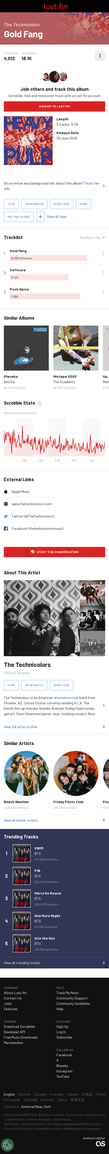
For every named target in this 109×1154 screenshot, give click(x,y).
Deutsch (24, 1094)
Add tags (40, 217)
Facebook (64, 1055)
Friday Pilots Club (68, 802)
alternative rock (66, 697)
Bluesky (62, 1065)
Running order (90, 237)
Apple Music (21, 491)
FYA (37, 870)
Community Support (72, 998)
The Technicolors (27, 664)
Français (56, 1094)
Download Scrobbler (19, 1026)
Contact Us (13, 998)
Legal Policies (15, 1119)
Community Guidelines (73, 1003)
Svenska (47, 1099)
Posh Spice (19, 289)
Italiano (72, 1094)
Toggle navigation (6, 6)
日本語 (87, 1094)
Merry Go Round (47, 893)
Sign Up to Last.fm (54, 106)
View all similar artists (21, 820)
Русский (30, 1099)
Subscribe (64, 1037)
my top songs (19, 216)
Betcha (9, 382)
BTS (37, 853)
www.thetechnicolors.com (32, 504)
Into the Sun (44, 938)
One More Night (47, 915)
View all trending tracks (22, 963)
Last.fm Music (61, 1119)
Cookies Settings (38, 1119)
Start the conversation (57, 552)
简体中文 (77, 1099)
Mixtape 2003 (65, 376)
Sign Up (62, 1026)
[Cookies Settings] (7, 1145)
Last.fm (55, 6)
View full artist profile (20, 727)
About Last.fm (15, 992)
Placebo (11, 376)
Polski (100, 1094)
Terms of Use (75, 1114)
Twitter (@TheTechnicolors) (33, 516)
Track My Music (67, 992)
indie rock (61, 203)
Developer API (14, 1032)
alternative (34, 203)
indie (83, 203)
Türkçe (62, 1099)
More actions (100, 56)
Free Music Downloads (21, 1037)
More (103, 253)
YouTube (62, 1076)
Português (12, 1099)
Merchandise (13, 1042)
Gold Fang (18, 251)
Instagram (64, 1071)
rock (11, 203)
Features (11, 1009)
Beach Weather (16, 802)
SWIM (38, 848)
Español (40, 1094)
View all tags (57, 216)
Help (59, 1009)
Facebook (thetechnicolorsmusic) (37, 528)
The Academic (64, 382)
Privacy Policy (95, 1114)
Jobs (8, 1003)
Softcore (18, 270)
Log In (61, 1032)
